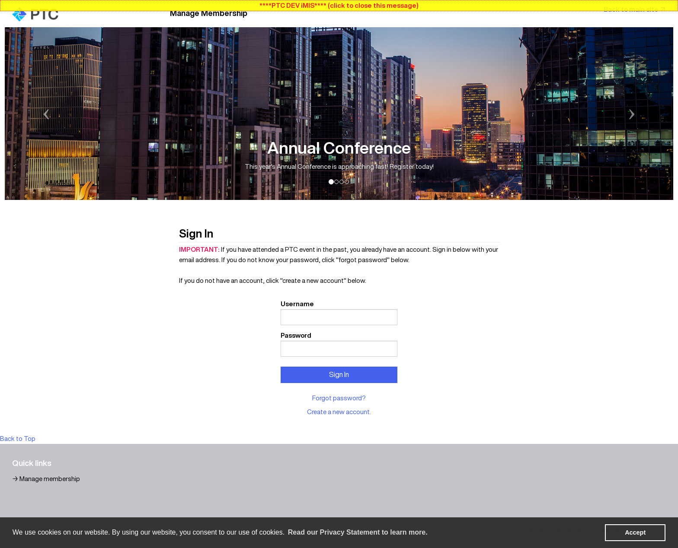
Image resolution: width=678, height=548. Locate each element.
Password (296, 335)
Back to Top (17, 438)
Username (297, 304)
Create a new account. (339, 412)
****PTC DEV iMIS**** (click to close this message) (339, 5)
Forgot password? (339, 398)
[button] (55, 113)
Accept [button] (635, 532)
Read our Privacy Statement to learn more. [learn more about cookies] (358, 532)
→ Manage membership (46, 478)
